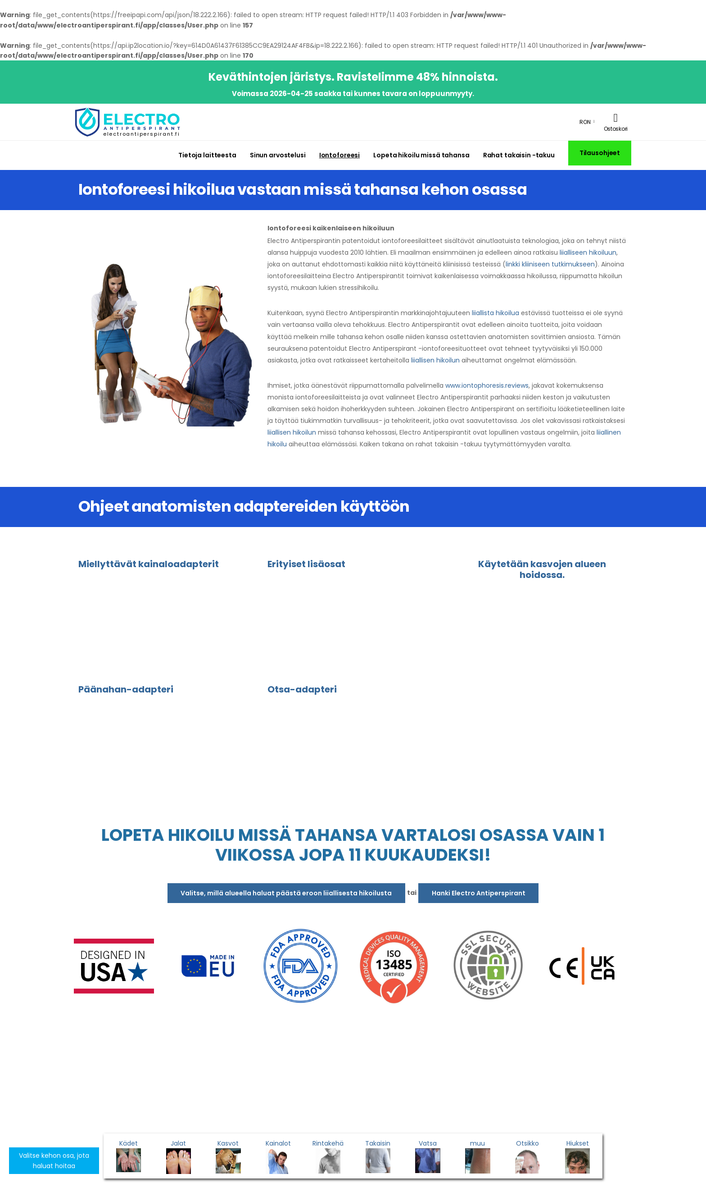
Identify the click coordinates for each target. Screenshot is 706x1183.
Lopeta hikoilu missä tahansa (421, 155)
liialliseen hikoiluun (588, 252)
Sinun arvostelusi (278, 155)
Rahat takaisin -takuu (519, 155)
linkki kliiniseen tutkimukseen (550, 264)
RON (585, 122)
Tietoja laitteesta (207, 155)
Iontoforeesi (339, 155)
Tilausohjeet (599, 152)
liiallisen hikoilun (435, 360)
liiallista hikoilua (495, 312)
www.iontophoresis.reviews (487, 385)
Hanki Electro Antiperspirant (478, 893)
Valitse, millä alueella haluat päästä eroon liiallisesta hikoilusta (286, 893)
